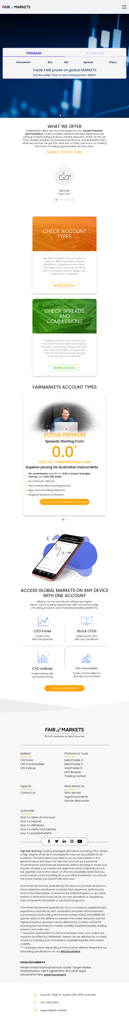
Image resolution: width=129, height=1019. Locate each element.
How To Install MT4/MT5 (36, 833)
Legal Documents (76, 797)
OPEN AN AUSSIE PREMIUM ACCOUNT (64, 502)
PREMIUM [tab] (33, 53)
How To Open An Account (37, 817)
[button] (125, 66)
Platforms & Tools (76, 754)
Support (25, 786)
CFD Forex (26, 760)
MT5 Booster (72, 772)
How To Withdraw (32, 825)
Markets (25, 754)
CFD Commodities (32, 764)
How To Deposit (30, 821)
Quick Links (27, 811)
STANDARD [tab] (95, 53)
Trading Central (74, 776)
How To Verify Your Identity (38, 829)
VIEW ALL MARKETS (64, 688)
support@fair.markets (50, 1010)
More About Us (74, 786)
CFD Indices (28, 768)
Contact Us (28, 793)
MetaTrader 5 (73, 764)
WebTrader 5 (73, 768)
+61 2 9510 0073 (46, 1002)
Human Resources (76, 801)
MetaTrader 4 (73, 760)
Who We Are (72, 793)
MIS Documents (70, 951)
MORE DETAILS (64, 285)
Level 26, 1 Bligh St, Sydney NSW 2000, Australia (64, 994)
